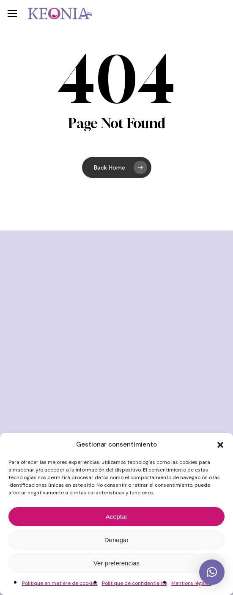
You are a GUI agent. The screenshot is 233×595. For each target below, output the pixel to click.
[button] (220, 445)
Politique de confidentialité (134, 583)
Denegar (116, 539)
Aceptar (117, 516)
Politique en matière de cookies (60, 583)
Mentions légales (191, 583)
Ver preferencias (116, 563)
